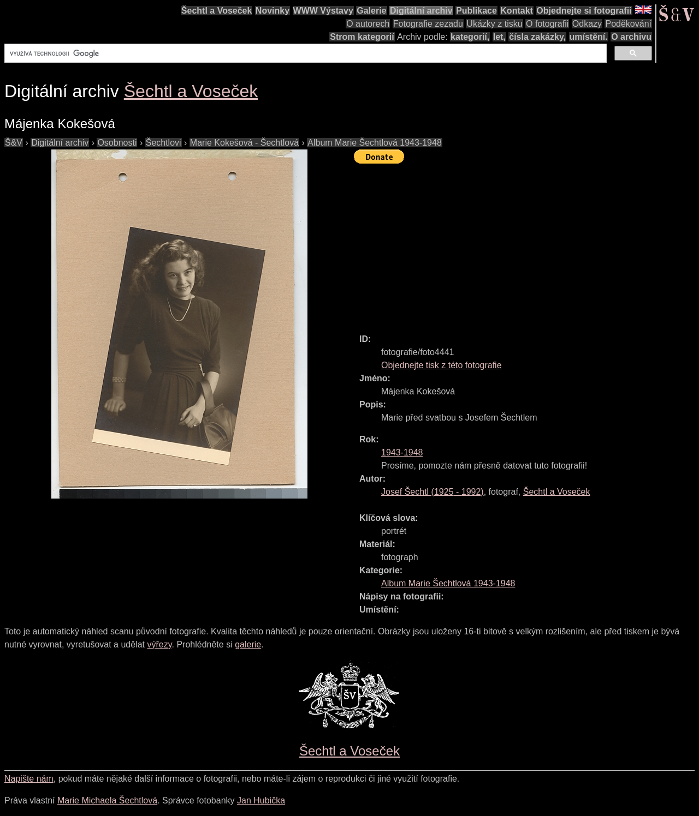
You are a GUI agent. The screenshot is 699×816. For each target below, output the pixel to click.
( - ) (432, 491)
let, (499, 36)
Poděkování (628, 23)
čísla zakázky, (537, 36)
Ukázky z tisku (494, 23)
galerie (248, 644)
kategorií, (470, 36)
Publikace (476, 10)
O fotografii (547, 23)
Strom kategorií (362, 36)
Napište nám (29, 778)
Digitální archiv (421, 10)
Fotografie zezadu (428, 23)
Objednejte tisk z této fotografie (441, 365)
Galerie (371, 10)
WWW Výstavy (323, 10)
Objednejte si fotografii (583, 10)
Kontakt (516, 10)
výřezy (159, 644)
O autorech (367, 23)
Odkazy (587, 23)
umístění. (589, 36)
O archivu (631, 36)
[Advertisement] (526, 243)
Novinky (272, 10)
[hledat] (304, 53)
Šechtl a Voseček (216, 10)
